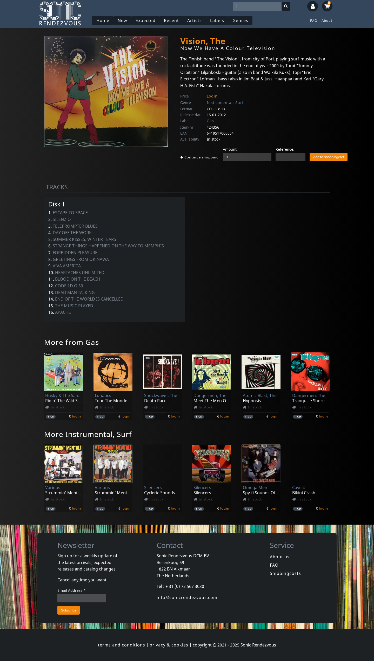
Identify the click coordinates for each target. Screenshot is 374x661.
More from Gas (71, 342)
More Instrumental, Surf (88, 434)
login (76, 416)
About (327, 20)
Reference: (285, 149)
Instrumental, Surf (225, 102)
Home (102, 20)
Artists (194, 20)
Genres (240, 20)
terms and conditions (121, 645)
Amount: (230, 149)
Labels (217, 20)
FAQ (313, 20)
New (122, 20)
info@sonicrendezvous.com (187, 597)
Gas (210, 120)
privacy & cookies (169, 645)
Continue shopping (199, 157)
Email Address (71, 590)
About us (280, 557)
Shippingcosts (285, 573)
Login (212, 96)
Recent (171, 20)
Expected (146, 20)
